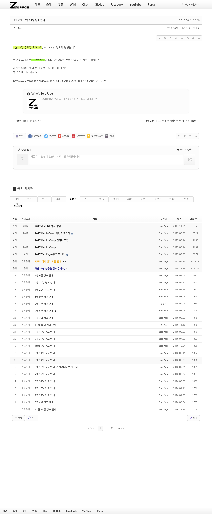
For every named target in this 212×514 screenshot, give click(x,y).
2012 (130, 199)
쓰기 (193, 417)
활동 (24, 511)
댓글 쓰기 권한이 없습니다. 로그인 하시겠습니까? (56, 156)
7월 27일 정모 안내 (45, 374)
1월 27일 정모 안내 (45, 395)
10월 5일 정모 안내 (45, 346)
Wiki (34, 511)
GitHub (57, 511)
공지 (17, 204)
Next (121, 428)
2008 (186, 199)
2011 (144, 199)
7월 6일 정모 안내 (44, 311)
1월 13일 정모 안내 (45, 388)
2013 (116, 199)
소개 (15, 511)
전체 (17, 199)
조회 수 (194, 219)
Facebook (71, 511)
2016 (73, 199)
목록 (19, 136)
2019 (30, 199)
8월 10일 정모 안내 (45, 332)
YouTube (86, 511)
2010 (158, 199)
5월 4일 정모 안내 (44, 402)
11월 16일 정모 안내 (45, 325)
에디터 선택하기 (186, 150)
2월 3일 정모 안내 (44, 318)
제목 (95, 219)
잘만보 (164, 304)
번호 (15, 219)
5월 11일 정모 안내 (45, 353)
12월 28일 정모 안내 (45, 409)
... (106, 428)
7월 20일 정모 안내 (45, 339)
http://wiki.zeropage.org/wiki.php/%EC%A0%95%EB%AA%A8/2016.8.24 (59, 81)
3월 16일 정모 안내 (45, 282)
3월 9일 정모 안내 (44, 297)
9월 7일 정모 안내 (44, 304)
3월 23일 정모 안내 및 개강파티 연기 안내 (56, 367)
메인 (5, 511)
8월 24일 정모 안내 (35, 20)
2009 (172, 199)
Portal (100, 511)
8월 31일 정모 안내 (45, 381)
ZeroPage (18, 28)
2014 (101, 199)
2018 (44, 199)
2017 (59, 199)
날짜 (179, 219)
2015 (87, 199)
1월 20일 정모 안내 (45, 290)
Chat (45, 511)
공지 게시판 (25, 188)
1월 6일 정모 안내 (44, 275)
